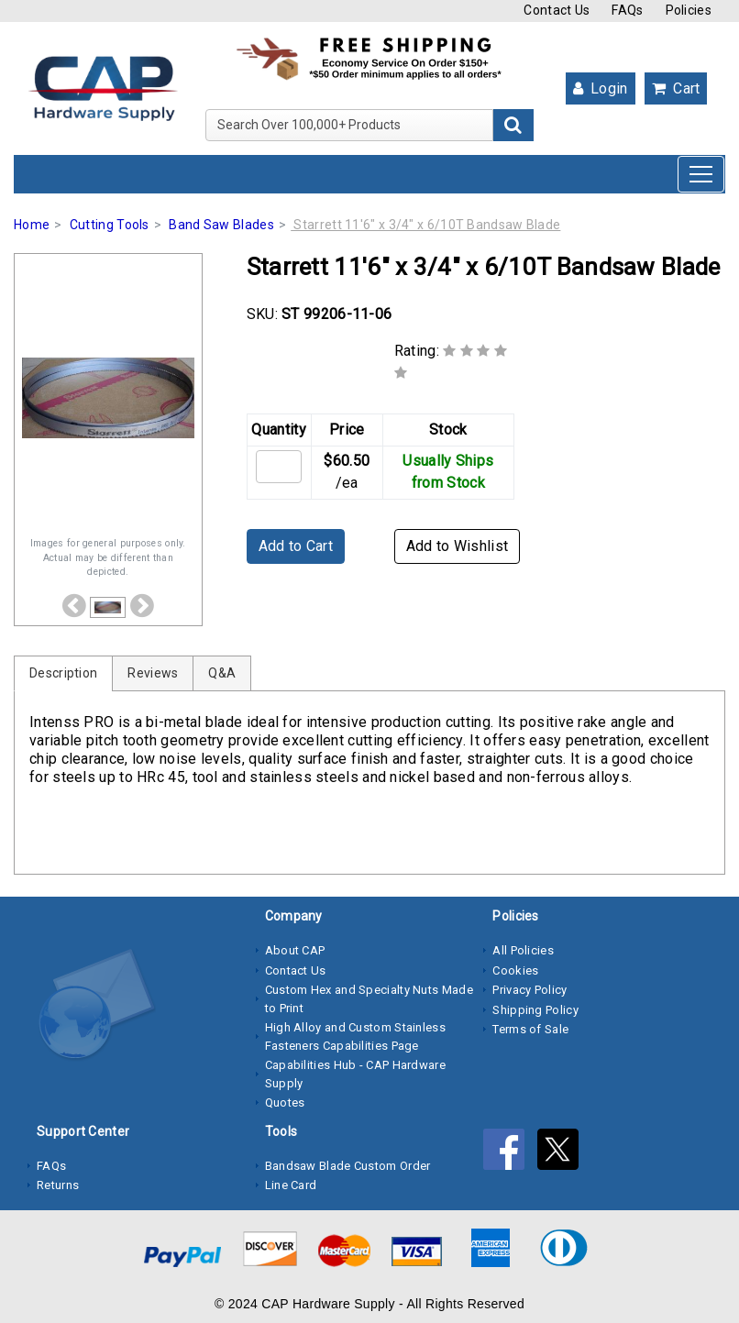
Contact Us (557, 10)
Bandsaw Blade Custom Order (348, 1166)
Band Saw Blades (221, 224)
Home (32, 224)
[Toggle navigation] (701, 174)
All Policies (523, 950)
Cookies (515, 970)
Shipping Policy (535, 1010)
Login (600, 88)
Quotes (285, 1102)
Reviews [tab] (152, 673)
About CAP (295, 950)
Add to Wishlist (457, 546)
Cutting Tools (109, 224)
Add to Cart (296, 546)
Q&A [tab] (222, 673)
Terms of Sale (530, 1029)
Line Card (291, 1185)
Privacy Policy (529, 990)
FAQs (627, 10)
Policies (688, 10)
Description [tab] (63, 673)
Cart (676, 88)
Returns (58, 1185)
